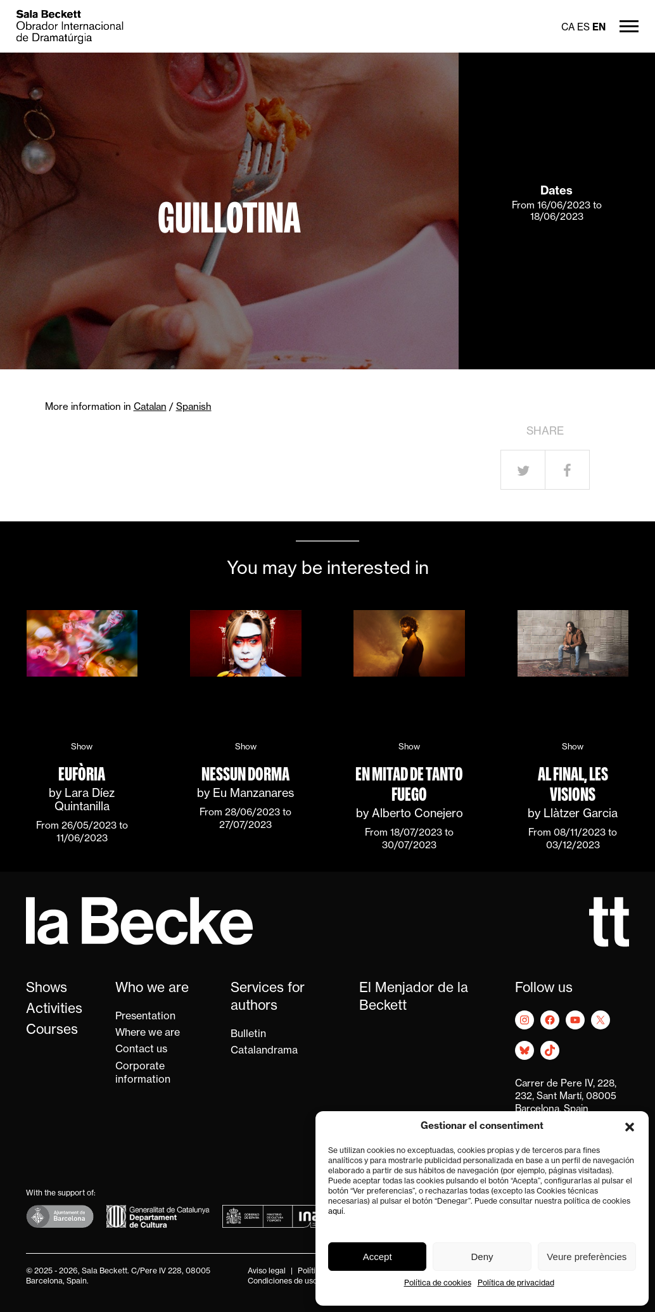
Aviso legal (267, 1271)
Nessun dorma (245, 774)
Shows (46, 988)
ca (568, 28)
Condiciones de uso (282, 1281)
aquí (335, 1212)
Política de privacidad (516, 1283)
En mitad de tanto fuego (409, 784)
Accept (377, 1256)
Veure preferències (586, 1256)
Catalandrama (264, 1051)
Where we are (147, 1033)
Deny (482, 1256)
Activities (54, 1009)
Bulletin (248, 1034)
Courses (52, 1030)
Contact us (141, 1050)
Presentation (145, 1017)
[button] (629, 1127)
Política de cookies (437, 1283)
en (599, 28)
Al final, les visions (573, 784)
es (583, 28)
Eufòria (81, 774)
